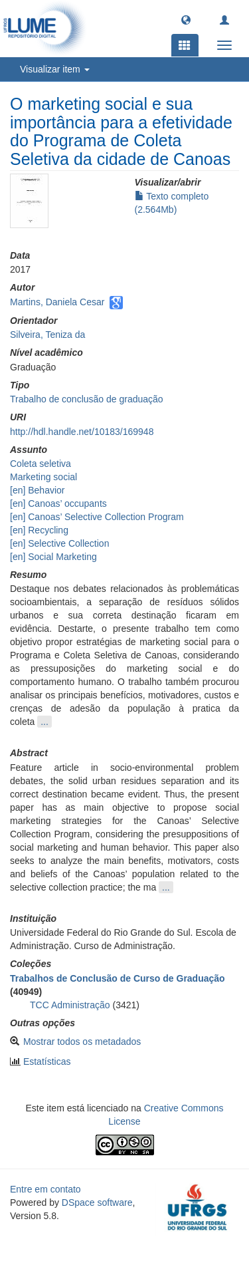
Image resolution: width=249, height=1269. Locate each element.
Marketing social (43, 477)
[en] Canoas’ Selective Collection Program (97, 516)
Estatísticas (47, 1061)
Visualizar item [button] (55, 69)
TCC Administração (70, 1005)
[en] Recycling (39, 530)
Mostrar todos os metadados (82, 1041)
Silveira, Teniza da (47, 334)
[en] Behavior (37, 490)
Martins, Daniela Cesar (57, 302)
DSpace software (97, 1202)
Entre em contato (45, 1189)
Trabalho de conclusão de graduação (86, 399)
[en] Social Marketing (53, 556)
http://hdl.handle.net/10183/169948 (81, 431)
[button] (186, 19)
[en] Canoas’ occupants (58, 503)
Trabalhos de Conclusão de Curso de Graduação (117, 978)
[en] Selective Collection (59, 543)
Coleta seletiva (40, 463)
